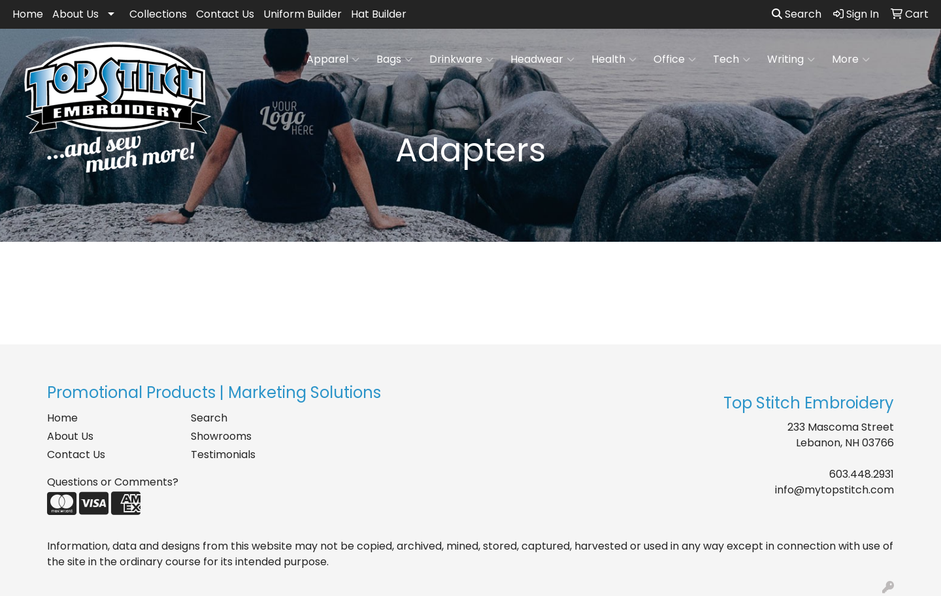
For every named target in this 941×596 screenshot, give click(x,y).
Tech (731, 59)
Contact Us (225, 14)
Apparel (332, 59)
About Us (75, 14)
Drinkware (461, 59)
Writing (791, 59)
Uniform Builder (302, 14)
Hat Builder (378, 14)
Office (674, 59)
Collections (158, 14)
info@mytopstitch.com (834, 489)
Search (796, 14)
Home (27, 14)
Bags (394, 59)
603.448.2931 (861, 474)
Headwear (542, 59)
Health (613, 59)
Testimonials (223, 454)
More (851, 59)
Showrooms (221, 436)
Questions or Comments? (112, 481)
